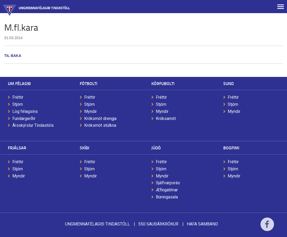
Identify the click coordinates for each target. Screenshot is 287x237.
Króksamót (166, 118)
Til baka (12, 56)
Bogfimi (231, 148)
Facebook (267, 227)
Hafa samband (202, 224)
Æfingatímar (167, 189)
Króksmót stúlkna (100, 125)
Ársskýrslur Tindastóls (33, 125)
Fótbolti (88, 83)
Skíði (84, 148)
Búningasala (167, 196)
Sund (228, 83)
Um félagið (19, 83)
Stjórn (17, 104)
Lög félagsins (25, 111)
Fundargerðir (23, 118)
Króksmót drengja (100, 118)
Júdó (156, 148)
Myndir (90, 111)
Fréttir (17, 97)
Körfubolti (162, 83)
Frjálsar (17, 148)
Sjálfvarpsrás (168, 182)
